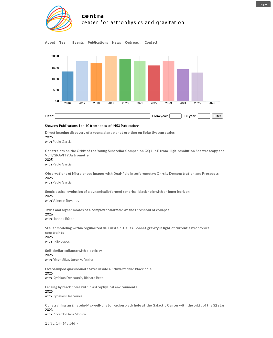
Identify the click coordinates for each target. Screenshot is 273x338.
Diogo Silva (61, 259)
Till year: (190, 116)
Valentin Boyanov (66, 200)
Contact (150, 42)
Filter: (49, 116)
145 (65, 323)
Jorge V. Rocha (82, 259)
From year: (160, 116)
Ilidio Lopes (61, 241)
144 (59, 323)
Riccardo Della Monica (69, 314)
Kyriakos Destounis (67, 278)
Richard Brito (94, 278)
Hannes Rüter (63, 218)
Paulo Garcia (62, 141)
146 (72, 323)
